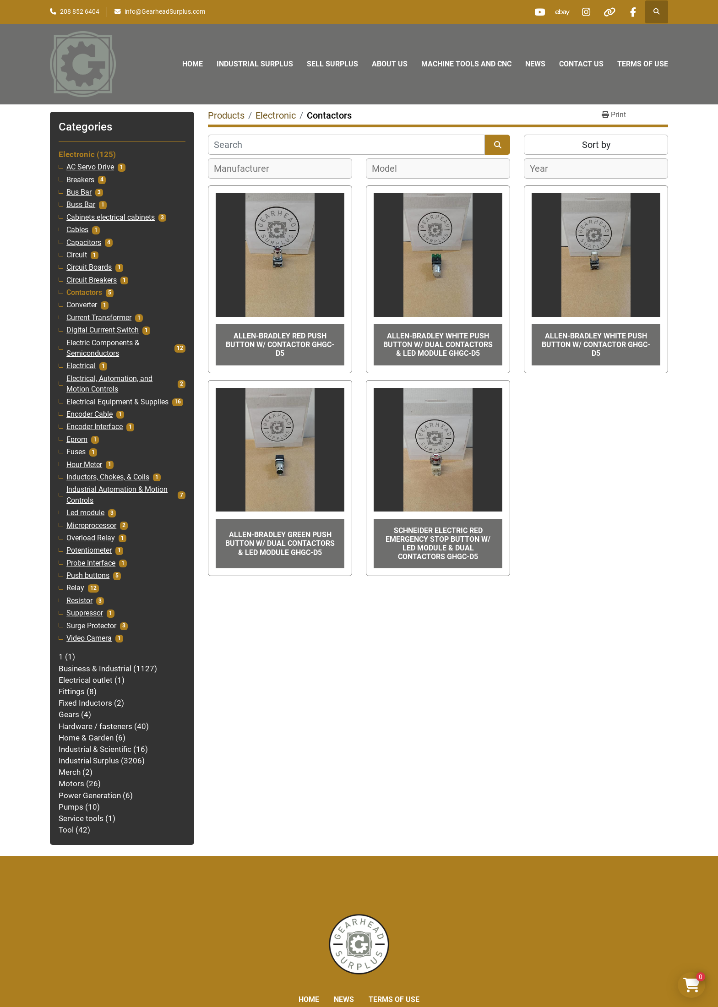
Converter (81, 305)
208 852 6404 (79, 11)
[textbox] (246, 168)
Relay (75, 588)
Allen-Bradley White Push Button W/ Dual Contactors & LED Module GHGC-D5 (438, 345)
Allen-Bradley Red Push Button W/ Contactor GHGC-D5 (280, 345)
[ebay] (562, 11)
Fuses (76, 452)
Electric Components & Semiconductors (102, 348)
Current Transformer (98, 318)
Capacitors (83, 243)
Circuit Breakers (91, 280)
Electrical (81, 366)
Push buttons (87, 576)
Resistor (79, 601)
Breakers (80, 180)
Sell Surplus (332, 64)
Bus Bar (79, 192)
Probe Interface (90, 563)
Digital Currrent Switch (102, 330)
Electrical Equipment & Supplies (117, 402)
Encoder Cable (89, 414)
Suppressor (84, 613)
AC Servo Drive (90, 167)
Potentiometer (89, 550)
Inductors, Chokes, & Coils (107, 477)
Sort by (596, 144)
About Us (390, 64)
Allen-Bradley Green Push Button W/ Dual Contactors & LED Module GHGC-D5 (280, 543)
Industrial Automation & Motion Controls (117, 494)
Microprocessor (91, 526)
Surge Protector (91, 626)
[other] (609, 11)
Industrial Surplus (255, 64)
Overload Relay (90, 538)
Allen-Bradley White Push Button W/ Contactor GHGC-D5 (596, 345)
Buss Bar (80, 205)
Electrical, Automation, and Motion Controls (109, 384)
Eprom (76, 439)
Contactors (84, 292)
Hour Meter (84, 465)
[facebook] (632, 11)
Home (192, 64)
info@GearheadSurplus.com (165, 11)
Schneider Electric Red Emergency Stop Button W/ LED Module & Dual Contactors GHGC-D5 (438, 543)
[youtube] (539, 11)
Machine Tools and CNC (466, 64)
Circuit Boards (89, 267)
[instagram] (586, 11)
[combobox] (280, 168)
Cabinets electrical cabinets (110, 217)
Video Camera (89, 638)
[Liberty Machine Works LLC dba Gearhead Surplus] (359, 943)
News (535, 64)
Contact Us (581, 64)
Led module (85, 513)
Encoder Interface (94, 427)
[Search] (346, 145)
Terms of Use (642, 64)
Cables (77, 230)
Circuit (76, 255)
